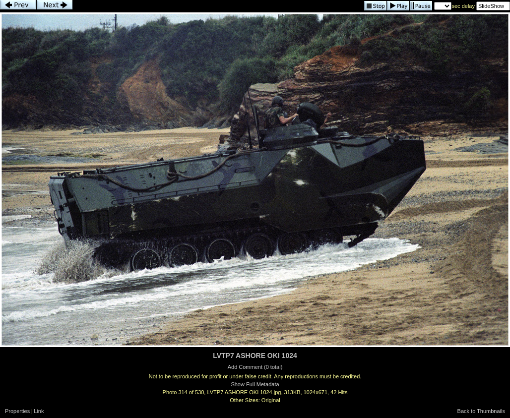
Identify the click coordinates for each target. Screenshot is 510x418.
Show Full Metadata (255, 384)
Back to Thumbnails (481, 411)
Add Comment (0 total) (255, 367)
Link (39, 411)
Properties (17, 411)
